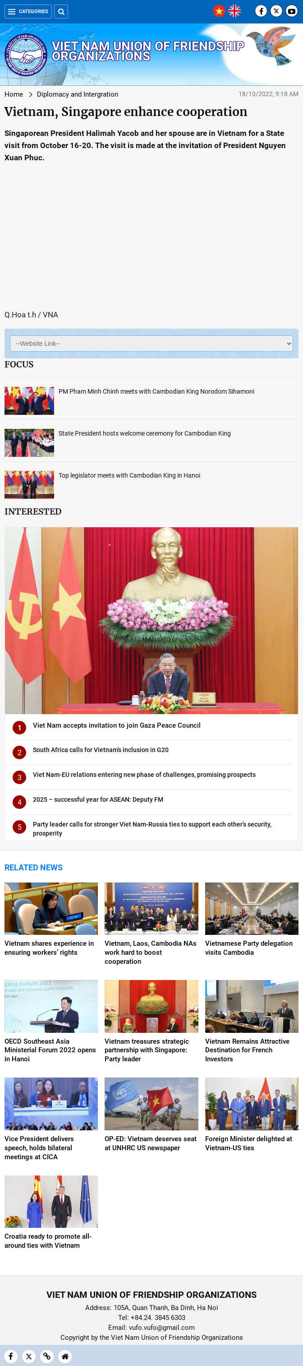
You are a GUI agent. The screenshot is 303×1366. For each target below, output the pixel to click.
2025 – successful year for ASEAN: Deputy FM (98, 799)
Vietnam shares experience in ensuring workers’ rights (49, 948)
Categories (28, 11)
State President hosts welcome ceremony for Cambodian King (145, 433)
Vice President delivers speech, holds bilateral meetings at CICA (39, 1148)
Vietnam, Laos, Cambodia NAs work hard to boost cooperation (151, 952)
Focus (19, 364)
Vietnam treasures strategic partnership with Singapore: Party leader (147, 1050)
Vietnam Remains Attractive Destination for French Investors (247, 1050)
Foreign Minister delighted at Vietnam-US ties (248, 1143)
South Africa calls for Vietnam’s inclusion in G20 (101, 749)
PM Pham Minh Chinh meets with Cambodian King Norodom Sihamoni (156, 391)
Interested (33, 511)
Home (14, 94)
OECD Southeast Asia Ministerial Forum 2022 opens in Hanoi (50, 1050)
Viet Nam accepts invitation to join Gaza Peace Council (117, 725)
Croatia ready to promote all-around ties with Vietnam (48, 1241)
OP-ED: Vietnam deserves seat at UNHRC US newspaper (151, 1143)
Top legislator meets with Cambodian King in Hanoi (129, 475)
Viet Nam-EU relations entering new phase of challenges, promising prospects (144, 774)
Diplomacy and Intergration (77, 94)
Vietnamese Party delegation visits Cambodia (249, 948)
